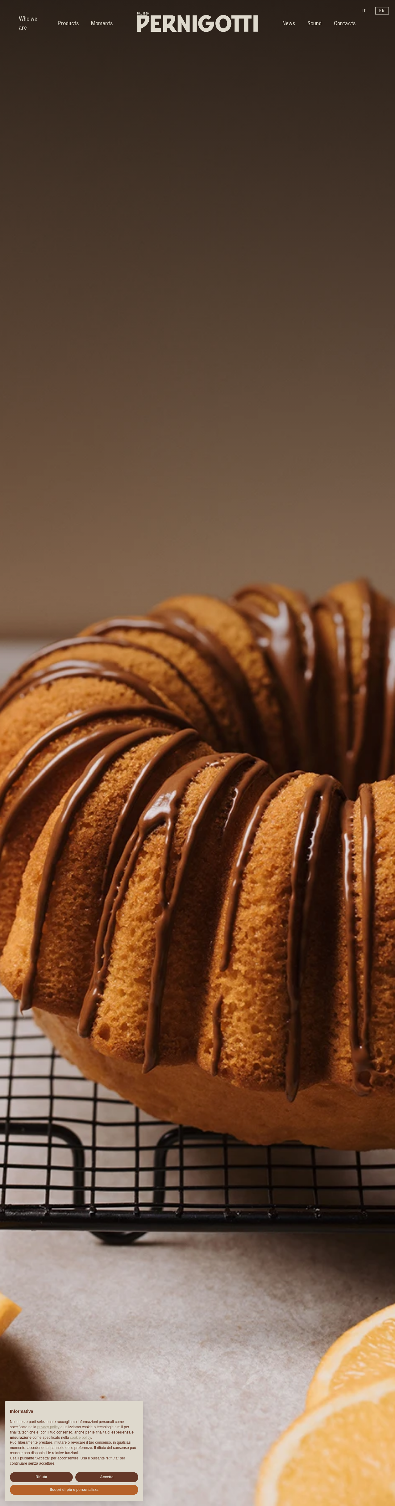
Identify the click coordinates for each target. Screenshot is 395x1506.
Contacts (345, 23)
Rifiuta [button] (41, 1477)
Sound (314, 23)
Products (68, 23)
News (288, 23)
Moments (102, 23)
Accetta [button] (106, 1477)
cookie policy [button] (80, 1437)
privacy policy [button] (48, 1427)
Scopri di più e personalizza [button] (74, 1489)
